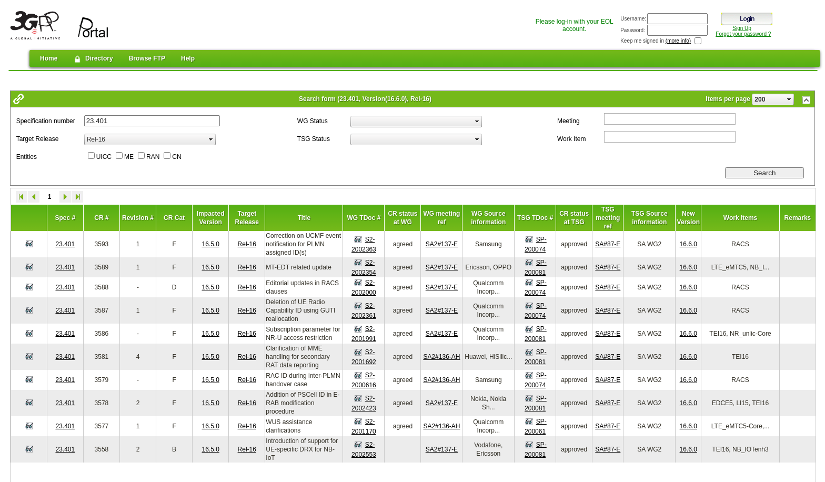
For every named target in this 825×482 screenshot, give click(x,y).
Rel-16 (247, 244)
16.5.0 (210, 244)
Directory (93, 59)
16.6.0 (688, 244)
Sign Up (741, 28)
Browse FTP (147, 58)
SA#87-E (607, 244)
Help (188, 58)
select (789, 99)
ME (129, 156)
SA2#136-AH (441, 356)
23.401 (65, 244)
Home (48, 58)
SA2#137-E (442, 244)
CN (176, 156)
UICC (104, 156)
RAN (152, 156)
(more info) (678, 41)
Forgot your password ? (743, 34)
